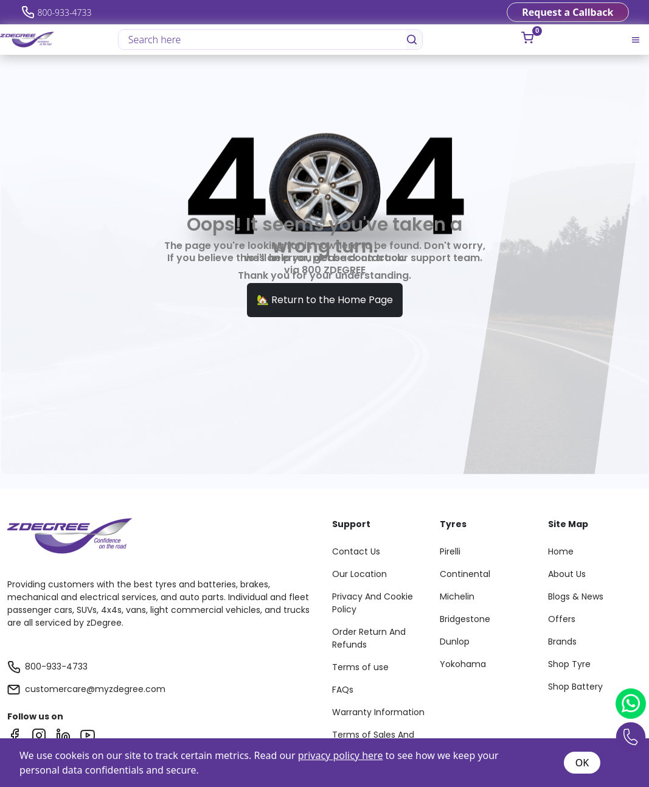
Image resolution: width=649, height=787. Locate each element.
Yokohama (463, 664)
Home (561, 551)
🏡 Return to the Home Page (325, 300)
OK (582, 762)
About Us (567, 574)
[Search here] (263, 39)
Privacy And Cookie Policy (372, 602)
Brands (562, 641)
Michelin (457, 596)
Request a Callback (567, 12)
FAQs (342, 690)
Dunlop (455, 641)
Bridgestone (465, 619)
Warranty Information (378, 712)
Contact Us (356, 551)
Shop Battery (575, 686)
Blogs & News (575, 596)
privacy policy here (340, 755)
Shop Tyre (569, 664)
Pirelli (450, 551)
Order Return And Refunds (369, 638)
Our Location (359, 574)
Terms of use (360, 667)
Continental (465, 574)
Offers (561, 619)
